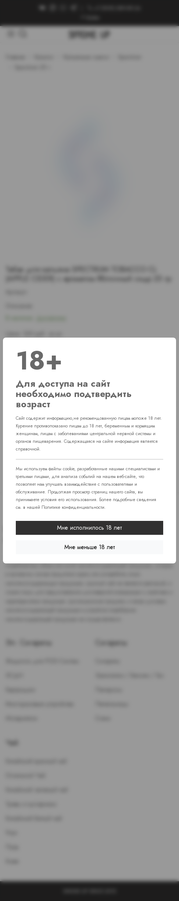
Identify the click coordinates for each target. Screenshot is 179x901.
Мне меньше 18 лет (89, 547)
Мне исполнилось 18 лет (89, 527)
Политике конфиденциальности (73, 507)
